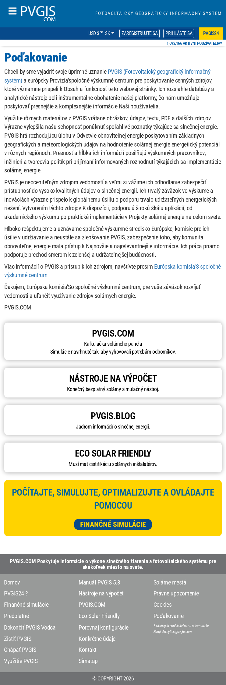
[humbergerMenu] (12, 11)
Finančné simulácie (113, 524)
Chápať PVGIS (20, 649)
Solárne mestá (170, 582)
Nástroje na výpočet (101, 593)
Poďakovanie (169, 616)
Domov (12, 582)
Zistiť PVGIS (17, 638)
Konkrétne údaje (97, 638)
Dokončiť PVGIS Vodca (29, 627)
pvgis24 (211, 33)
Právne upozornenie (176, 593)
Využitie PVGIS (20, 661)
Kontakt (88, 649)
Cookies (163, 604)
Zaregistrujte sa (139, 33)
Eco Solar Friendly (99, 616)
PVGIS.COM (92, 604)
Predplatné (16, 616)
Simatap (88, 661)
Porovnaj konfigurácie (104, 627)
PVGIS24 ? (16, 593)
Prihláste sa (178, 33)
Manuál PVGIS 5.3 (99, 582)
